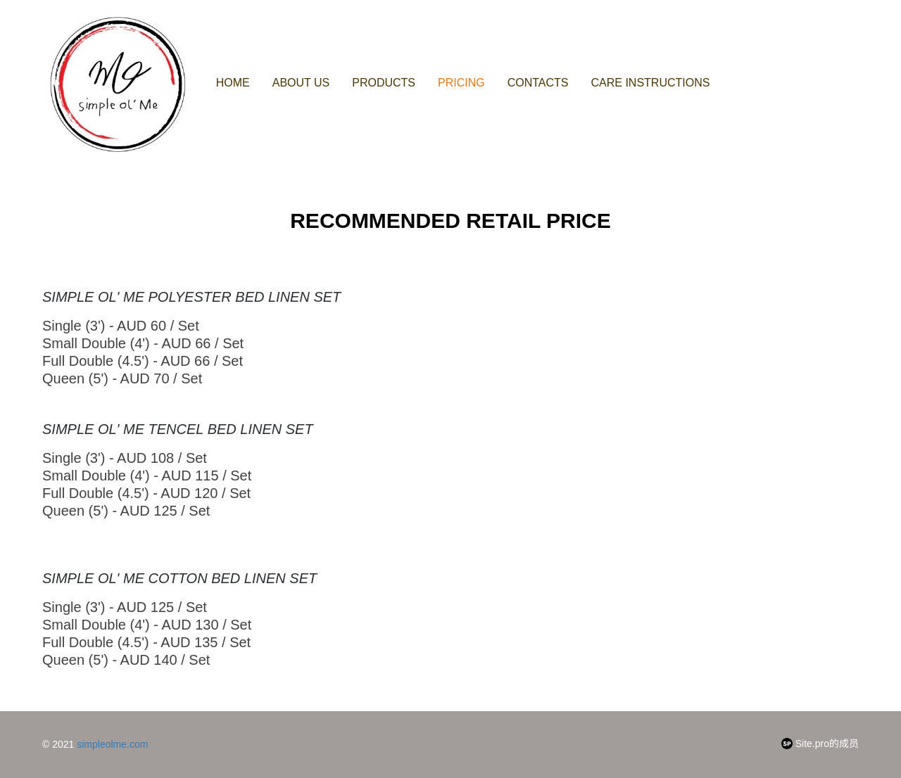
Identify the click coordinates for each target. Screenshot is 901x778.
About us (301, 83)
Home (233, 83)
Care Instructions (650, 83)
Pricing (461, 83)
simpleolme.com (112, 744)
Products (383, 83)
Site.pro (812, 743)
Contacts (538, 83)
